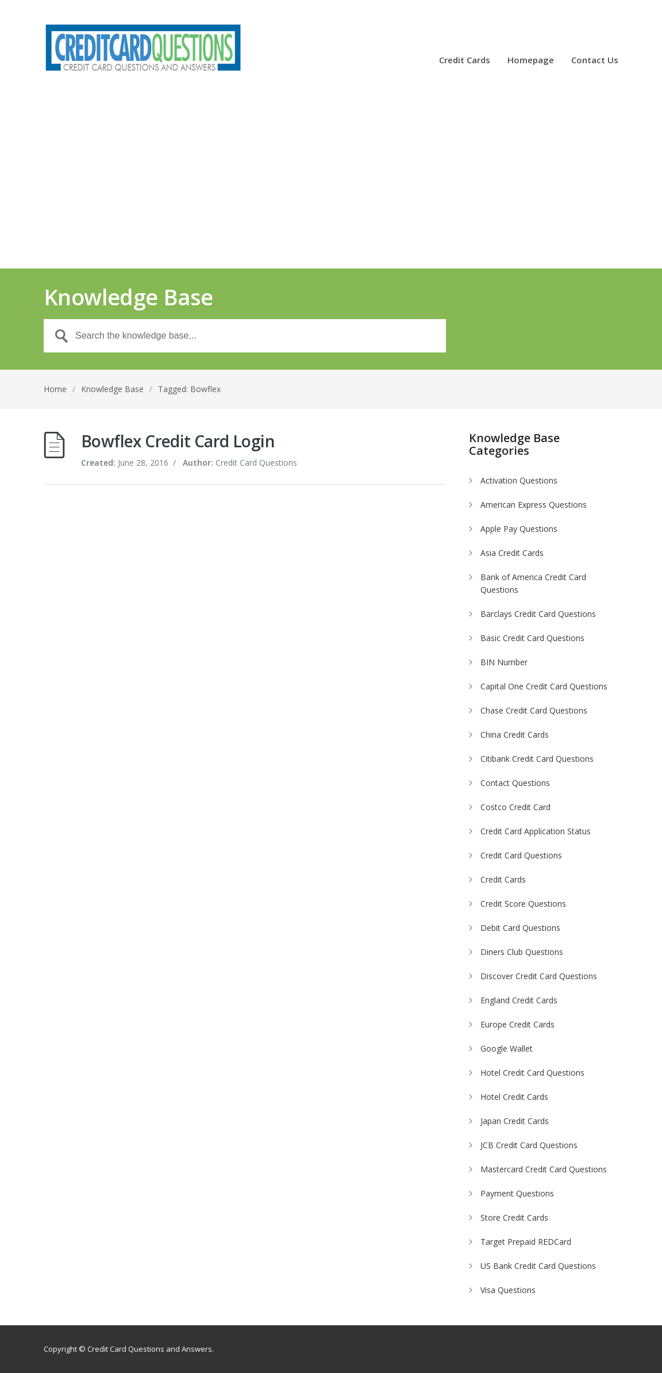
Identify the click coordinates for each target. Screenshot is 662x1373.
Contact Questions (515, 782)
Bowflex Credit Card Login (178, 441)
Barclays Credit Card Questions (538, 613)
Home (55, 388)
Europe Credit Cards (517, 1024)
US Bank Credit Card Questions (538, 1265)
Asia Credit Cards (512, 552)
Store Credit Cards (514, 1217)
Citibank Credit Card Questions (537, 758)
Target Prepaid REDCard (525, 1241)
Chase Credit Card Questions (533, 710)
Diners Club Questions (521, 951)
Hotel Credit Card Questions (532, 1072)
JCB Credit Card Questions (529, 1145)
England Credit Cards (518, 1000)
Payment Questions (517, 1193)
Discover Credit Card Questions (538, 976)
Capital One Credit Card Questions (543, 686)
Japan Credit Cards (514, 1120)
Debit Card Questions (520, 927)
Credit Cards (464, 61)
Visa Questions (508, 1289)
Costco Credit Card (515, 806)
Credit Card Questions (521, 855)
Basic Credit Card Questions (532, 637)
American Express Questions (533, 504)
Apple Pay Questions (518, 528)
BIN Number (504, 662)
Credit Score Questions (523, 903)
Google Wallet (506, 1048)
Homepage (530, 61)
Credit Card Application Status (535, 831)
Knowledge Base (112, 388)
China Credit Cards (514, 734)
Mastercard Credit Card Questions (543, 1169)
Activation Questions (518, 480)
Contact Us (594, 61)
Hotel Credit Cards (514, 1096)
